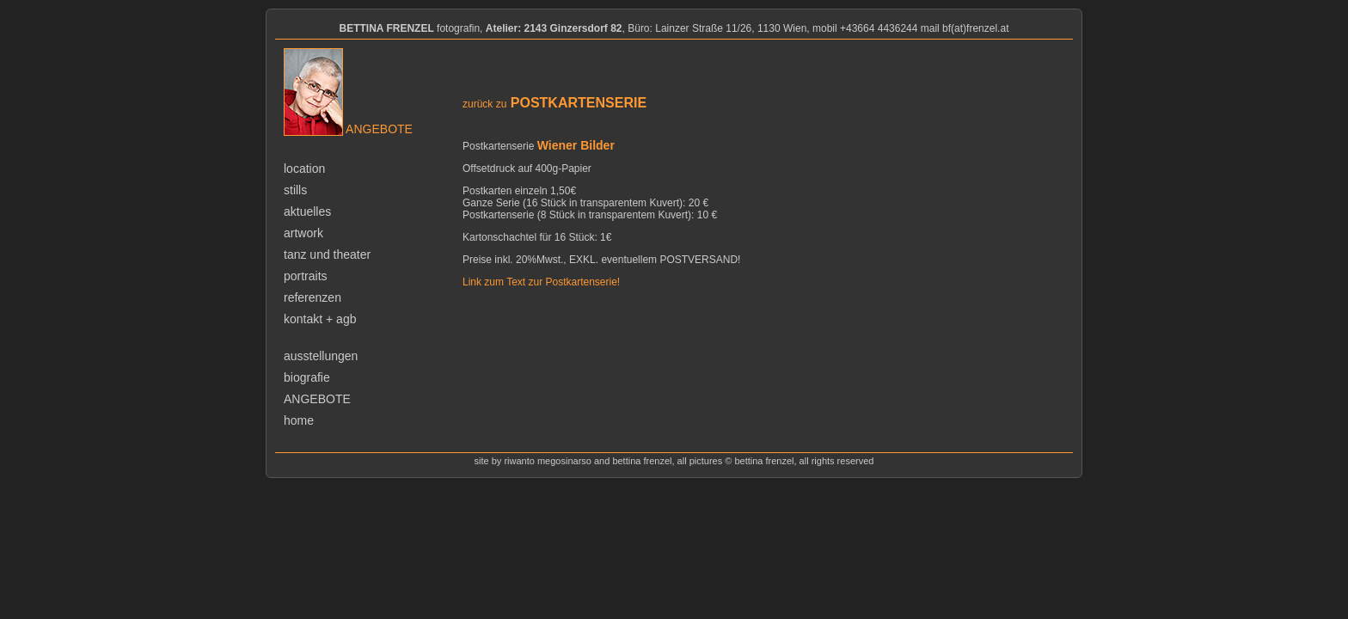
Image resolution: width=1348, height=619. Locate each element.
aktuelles (307, 211)
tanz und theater (327, 254)
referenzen (312, 297)
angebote (317, 399)
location (304, 168)
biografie (307, 377)
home (299, 420)
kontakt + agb (320, 319)
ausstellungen (321, 356)
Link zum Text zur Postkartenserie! (541, 282)
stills (295, 190)
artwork (303, 233)
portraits (306, 276)
